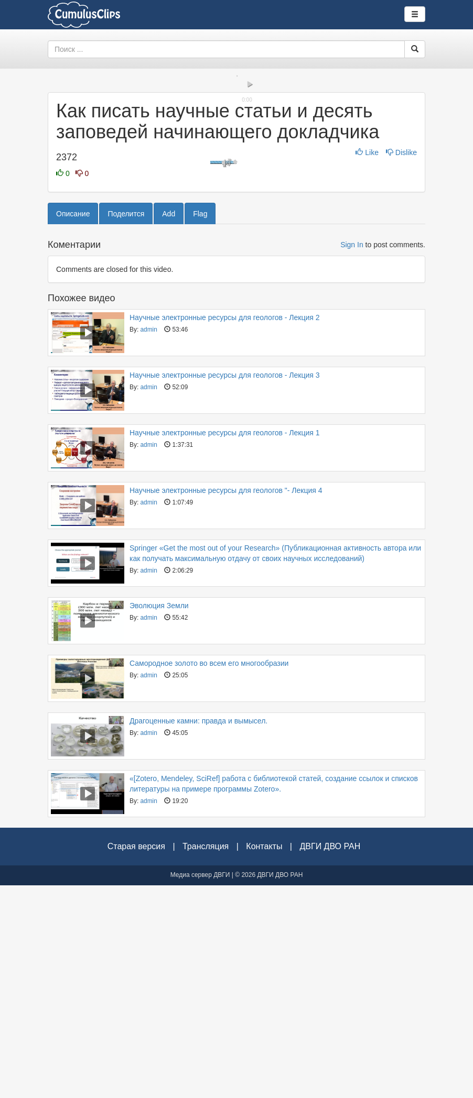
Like (368, 365)
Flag (200, 426)
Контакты (264, 1059)
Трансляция (205, 1059)
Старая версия (136, 1059)
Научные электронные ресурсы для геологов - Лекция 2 (225, 530)
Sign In (351, 457)
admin (148, 542)
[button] (61, 286)
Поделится (126, 426)
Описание (73, 426)
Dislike (401, 365)
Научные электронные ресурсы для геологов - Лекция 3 (225, 588)
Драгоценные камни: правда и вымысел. (198, 933)
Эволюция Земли (159, 818)
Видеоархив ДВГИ (84, 15)
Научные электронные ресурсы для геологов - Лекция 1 (225, 645)
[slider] (236, 278)
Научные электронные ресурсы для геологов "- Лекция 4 (226, 703)
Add (168, 426)
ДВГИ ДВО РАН (329, 1059)
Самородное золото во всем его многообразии (209, 876)
